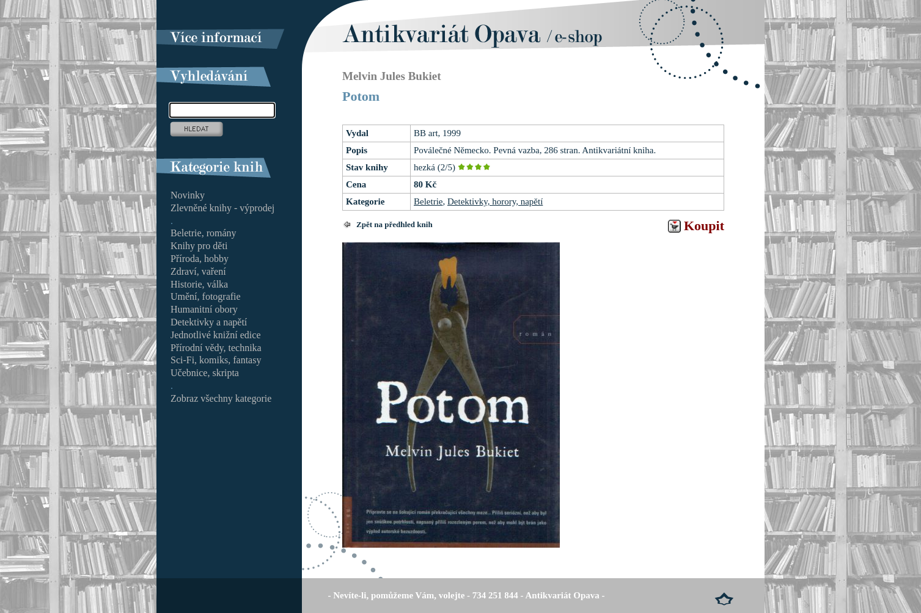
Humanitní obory (204, 309)
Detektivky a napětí (209, 322)
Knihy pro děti (199, 246)
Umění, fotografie (206, 296)
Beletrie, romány (204, 233)
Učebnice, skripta (205, 373)
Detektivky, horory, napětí (495, 201)
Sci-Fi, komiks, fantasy (216, 360)
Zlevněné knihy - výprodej (222, 208)
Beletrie (428, 201)
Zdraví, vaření (198, 271)
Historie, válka (199, 284)
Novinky (188, 195)
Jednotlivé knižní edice (216, 335)
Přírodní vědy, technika (216, 348)
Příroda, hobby (200, 258)
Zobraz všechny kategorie (221, 398)
